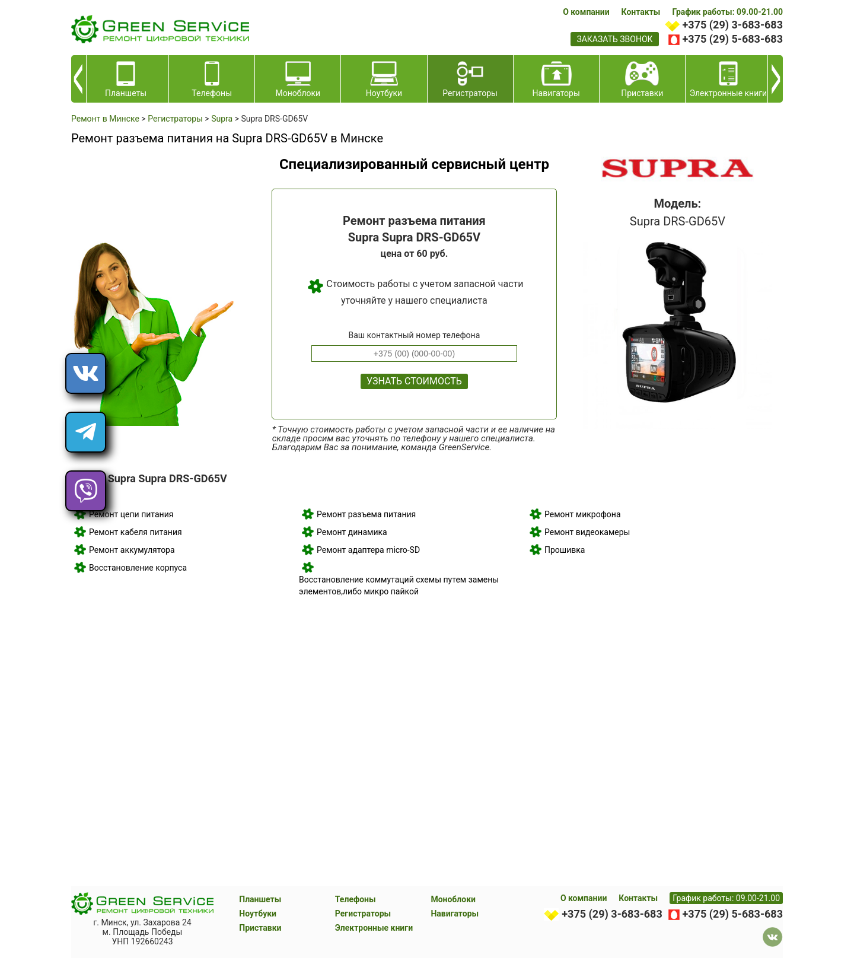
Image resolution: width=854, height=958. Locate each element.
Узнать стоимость (414, 381)
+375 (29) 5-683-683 (733, 39)
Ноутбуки (257, 913)
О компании (586, 12)
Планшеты (260, 899)
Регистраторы (363, 913)
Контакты (641, 12)
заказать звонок (614, 39)
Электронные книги (374, 927)
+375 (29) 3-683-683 (733, 24)
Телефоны (355, 899)
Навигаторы (455, 913)
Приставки (260, 927)
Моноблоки (453, 899)
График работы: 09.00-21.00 (727, 12)
